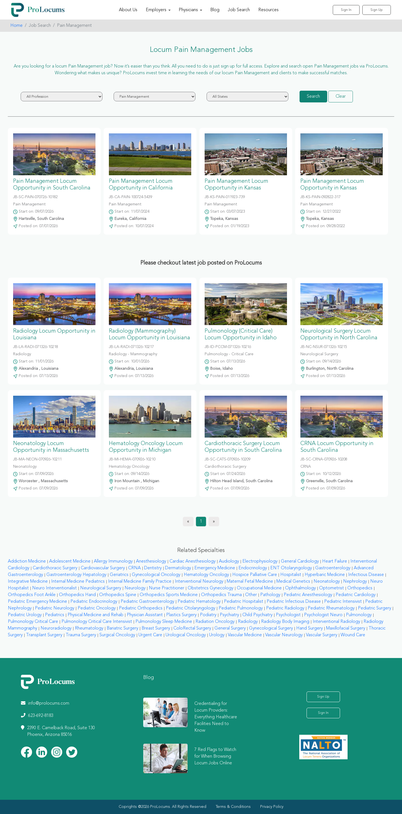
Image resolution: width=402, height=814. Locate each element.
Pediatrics (54, 615)
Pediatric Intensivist (343, 601)
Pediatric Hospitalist (243, 601)
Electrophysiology (259, 561)
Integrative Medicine (28, 581)
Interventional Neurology (199, 581)
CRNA (134, 568)
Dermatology (178, 568)
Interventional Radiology (336, 621)
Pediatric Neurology (54, 608)
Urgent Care (150, 635)
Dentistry (153, 568)
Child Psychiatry (257, 615)
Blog (214, 10)
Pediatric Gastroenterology (147, 601)
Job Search (239, 10)
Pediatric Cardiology (355, 595)
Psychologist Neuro (323, 615)
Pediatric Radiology (285, 608)
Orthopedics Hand (77, 595)
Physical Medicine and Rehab (95, 615)
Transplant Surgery (44, 635)
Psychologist (288, 615)
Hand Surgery (309, 628)
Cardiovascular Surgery (103, 568)
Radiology (248, 621)
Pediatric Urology (25, 615)
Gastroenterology (332, 568)
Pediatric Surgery (374, 608)
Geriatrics (119, 575)
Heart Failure (334, 561)
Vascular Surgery (321, 635)
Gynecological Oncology (156, 575)
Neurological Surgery (100, 588)
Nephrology (355, 581)
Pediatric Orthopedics (140, 608)
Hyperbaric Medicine (325, 575)
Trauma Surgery (81, 635)
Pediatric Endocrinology (93, 601)
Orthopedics (359, 588)
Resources (268, 10)
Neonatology (327, 581)
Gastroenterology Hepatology (76, 575)
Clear (341, 96)
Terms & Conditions (233, 807)
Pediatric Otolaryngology (190, 608)
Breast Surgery (156, 628)
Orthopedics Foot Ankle (32, 595)
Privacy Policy (271, 807)
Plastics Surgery (181, 615)
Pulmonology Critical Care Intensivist (96, 621)
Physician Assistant (145, 615)
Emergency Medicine (214, 568)
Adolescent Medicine (69, 561)
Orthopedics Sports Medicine (169, 595)
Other (251, 595)
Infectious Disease (366, 575)
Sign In (346, 10)
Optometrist (331, 588)
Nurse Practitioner (166, 588)
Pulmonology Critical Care (33, 621)
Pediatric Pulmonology (241, 608)
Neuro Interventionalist (54, 588)
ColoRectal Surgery (192, 628)
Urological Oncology (186, 635)
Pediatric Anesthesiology (308, 595)
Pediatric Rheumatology (331, 608)
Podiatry (208, 615)
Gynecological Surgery (271, 628)
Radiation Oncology (214, 621)
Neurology (135, 588)
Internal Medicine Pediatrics (78, 581)
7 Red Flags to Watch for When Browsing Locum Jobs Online (215, 756)
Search (313, 96)
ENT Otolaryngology (291, 568)
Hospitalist (290, 575)
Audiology (229, 561)
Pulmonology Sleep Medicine (163, 621)
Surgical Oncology (117, 635)
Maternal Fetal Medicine (250, 581)
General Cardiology (300, 561)
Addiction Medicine (27, 561)
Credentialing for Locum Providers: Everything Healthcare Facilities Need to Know (215, 717)
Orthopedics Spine (117, 595)
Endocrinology (252, 568)
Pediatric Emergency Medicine (37, 601)
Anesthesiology (151, 561)
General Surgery (230, 628)
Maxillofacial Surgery (345, 628)
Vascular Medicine (245, 635)
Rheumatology (89, 628)
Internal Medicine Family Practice (139, 581)
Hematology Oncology (206, 575)
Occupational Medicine (259, 588)
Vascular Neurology (284, 635)
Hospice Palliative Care (254, 575)
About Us (128, 10)
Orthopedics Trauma (221, 595)
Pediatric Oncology (97, 608)
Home (16, 25)
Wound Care (353, 635)
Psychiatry (229, 615)
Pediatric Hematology (199, 601)
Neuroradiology (55, 628)
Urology (216, 635)
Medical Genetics (293, 581)
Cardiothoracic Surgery (55, 568)
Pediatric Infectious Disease (294, 601)
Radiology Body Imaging (285, 621)
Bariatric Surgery (122, 628)
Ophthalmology (300, 588)
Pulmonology (359, 615)
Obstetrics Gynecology (210, 588)
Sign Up (376, 10)
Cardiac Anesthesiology (192, 561)
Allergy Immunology (113, 561)
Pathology (270, 595)
